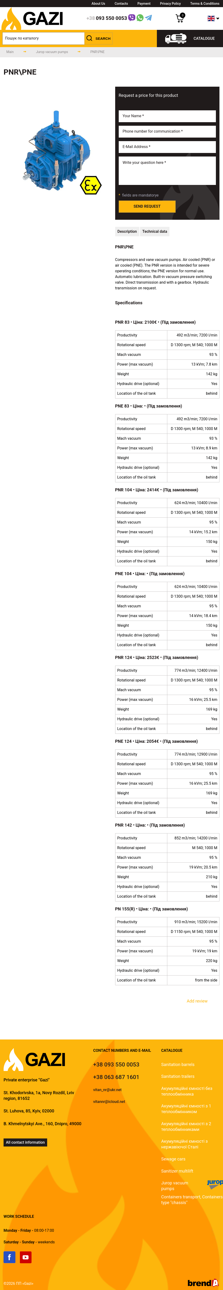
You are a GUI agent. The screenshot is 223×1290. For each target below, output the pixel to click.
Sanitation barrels (178, 1064)
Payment (143, 3)
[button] (98, 38)
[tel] (116, 1064)
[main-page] (10, 52)
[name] (167, 116)
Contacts (121, 3)
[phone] (106, 18)
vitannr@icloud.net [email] (109, 1101)
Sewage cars (173, 1158)
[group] (56, 151)
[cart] (180, 21)
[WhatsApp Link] (140, 18)
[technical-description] (127, 231)
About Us (98, 3)
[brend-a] (203, 1285)
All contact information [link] (25, 1142)
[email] (167, 147)
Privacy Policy (170, 3)
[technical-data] (155, 231)
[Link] (131, 18)
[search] (57, 38)
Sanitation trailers (178, 1076)
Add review (197, 1001)
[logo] (32, 28)
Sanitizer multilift (177, 1171)
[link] (12, 1262)
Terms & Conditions (204, 3)
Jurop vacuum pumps (174, 1185)
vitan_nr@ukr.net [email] (107, 1090)
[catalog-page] (52, 52)
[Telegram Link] (148, 18)
